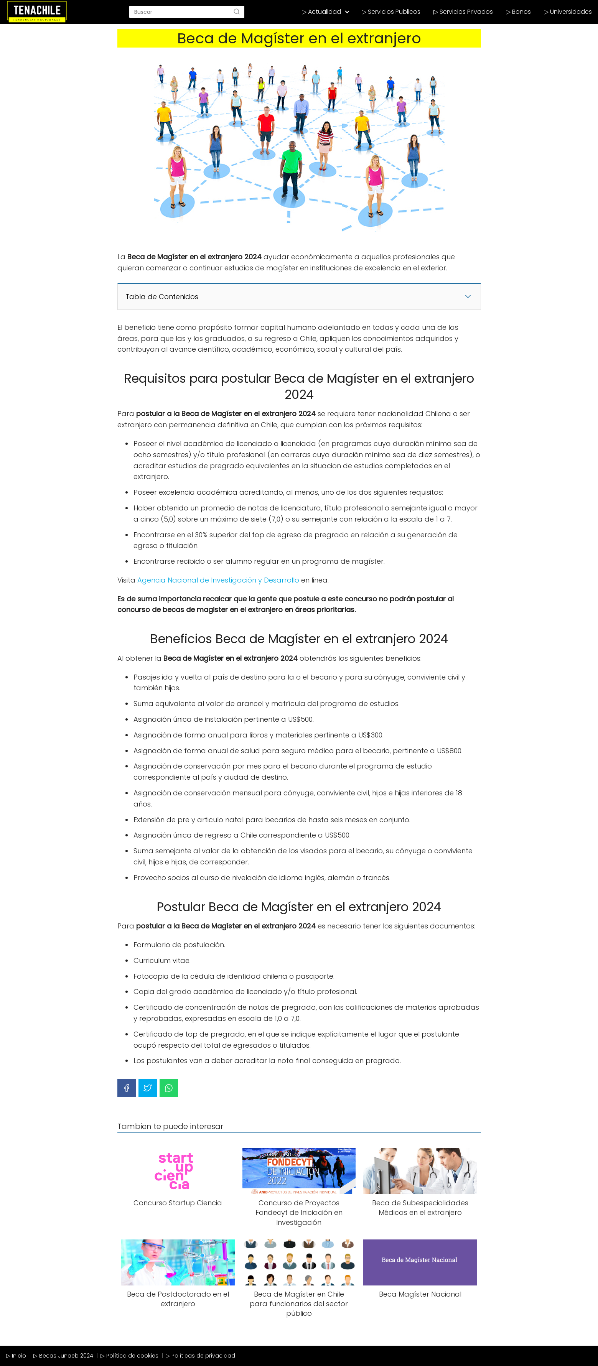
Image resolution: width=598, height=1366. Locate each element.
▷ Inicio (16, 1355)
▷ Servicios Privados (463, 11)
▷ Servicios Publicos (391, 11)
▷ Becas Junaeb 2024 (63, 1355)
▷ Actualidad (321, 11)
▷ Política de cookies (129, 1355)
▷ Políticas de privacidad (200, 1355)
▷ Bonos (518, 11)
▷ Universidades (568, 11)
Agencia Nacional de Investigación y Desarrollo (218, 580)
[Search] (236, 12)
